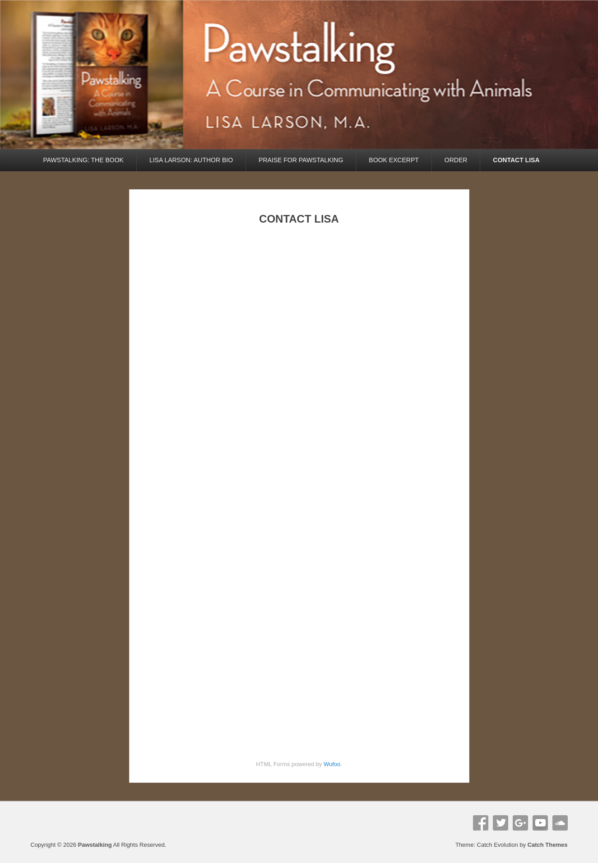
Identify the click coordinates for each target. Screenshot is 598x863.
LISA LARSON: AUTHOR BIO (191, 160)
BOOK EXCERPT (393, 160)
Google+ (520, 823)
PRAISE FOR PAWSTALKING (301, 160)
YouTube (540, 823)
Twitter (500, 823)
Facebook (480, 823)
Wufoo (332, 764)
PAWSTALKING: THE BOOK (83, 160)
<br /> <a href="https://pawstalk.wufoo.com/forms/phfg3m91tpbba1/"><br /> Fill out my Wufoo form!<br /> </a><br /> (299, 484)
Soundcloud (560, 823)
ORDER (456, 160)
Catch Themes (548, 844)
